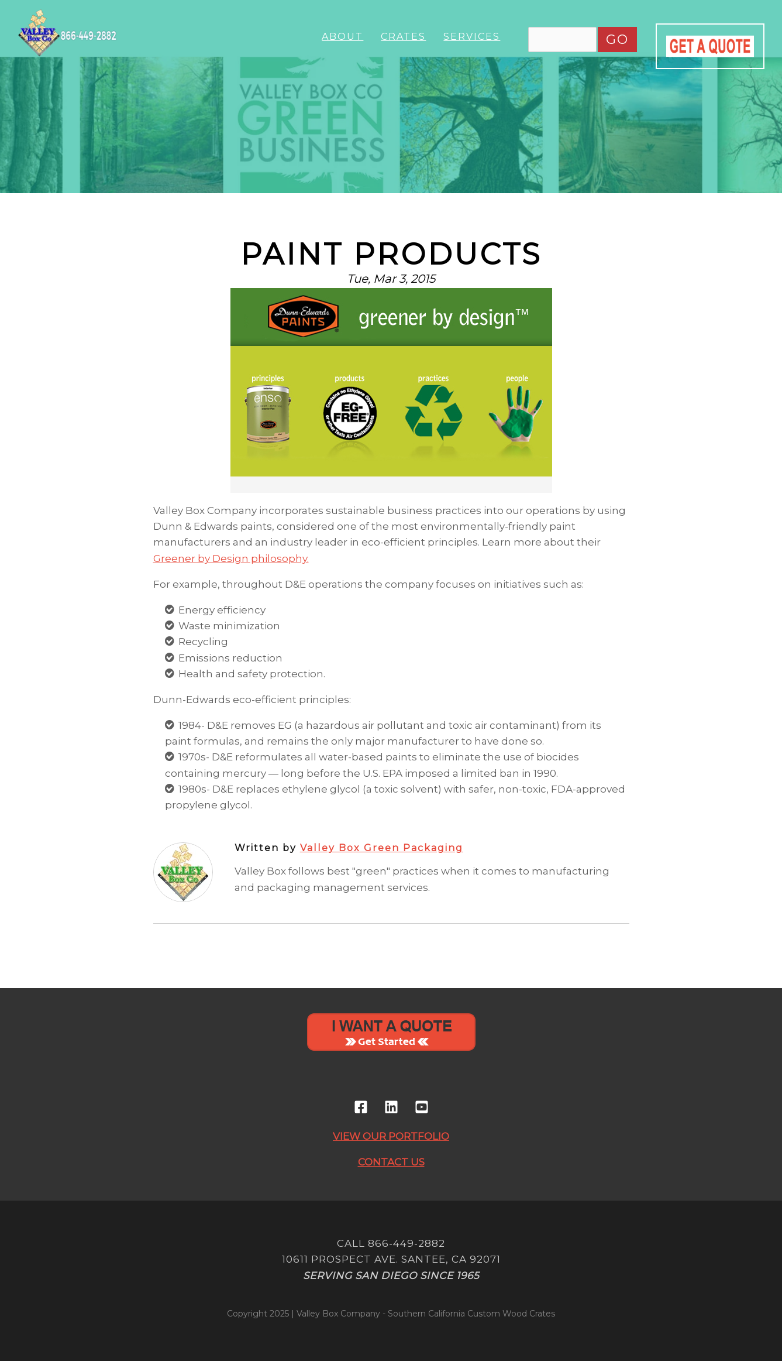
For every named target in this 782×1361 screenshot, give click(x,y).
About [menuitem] (342, 36)
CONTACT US (391, 1162)
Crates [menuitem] (403, 36)
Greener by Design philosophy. (231, 558)
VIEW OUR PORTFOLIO (391, 1136)
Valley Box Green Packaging (381, 847)
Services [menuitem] (471, 36)
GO (617, 39)
